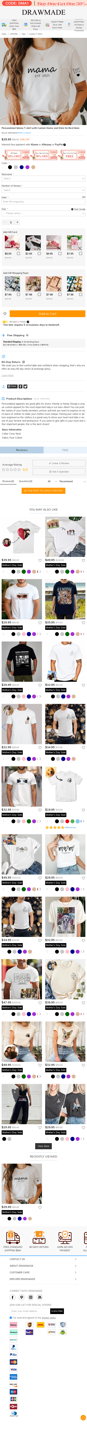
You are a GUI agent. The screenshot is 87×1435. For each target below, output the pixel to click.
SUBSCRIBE (57, 1311)
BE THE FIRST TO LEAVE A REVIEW (43, 490)
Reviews (22, 450)
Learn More (8, 375)
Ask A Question (59, 471)
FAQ (65, 450)
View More (43, 1146)
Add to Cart (47, 314)
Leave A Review (59, 463)
